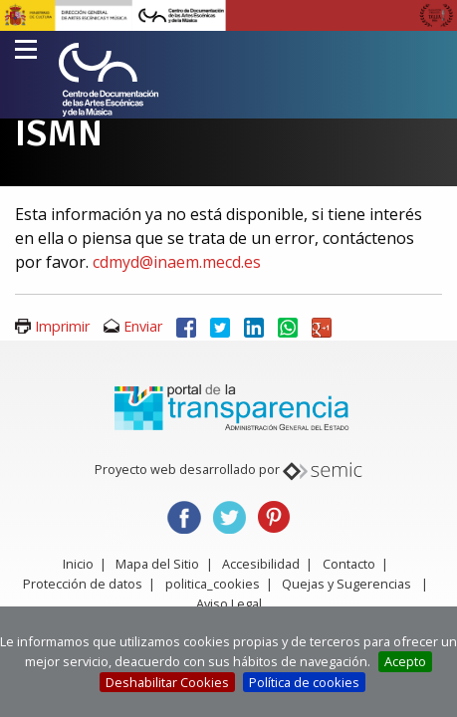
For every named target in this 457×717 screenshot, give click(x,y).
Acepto (405, 661)
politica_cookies (212, 584)
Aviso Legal (229, 603)
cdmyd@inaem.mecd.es (177, 262)
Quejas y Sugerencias (346, 584)
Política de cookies (304, 682)
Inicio (78, 564)
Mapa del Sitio (157, 564)
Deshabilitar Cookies (167, 682)
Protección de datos (82, 584)
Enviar (142, 326)
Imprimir (62, 326)
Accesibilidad (261, 564)
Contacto (349, 564)
